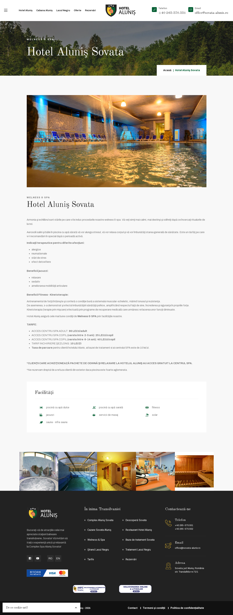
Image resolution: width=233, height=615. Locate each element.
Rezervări (90, 10)
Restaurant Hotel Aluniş (138, 529)
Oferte (77, 10)
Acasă (167, 70)
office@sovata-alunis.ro (187, 548)
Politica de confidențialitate (187, 607)
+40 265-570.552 (184, 529)
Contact (132, 607)
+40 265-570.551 (184, 525)
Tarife (90, 559)
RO (50, 558)
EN (58, 558)
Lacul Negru (63, 10)
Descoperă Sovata (136, 520)
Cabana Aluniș (44, 10)
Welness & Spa (96, 539)
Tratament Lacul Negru (138, 549)
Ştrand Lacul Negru (98, 549)
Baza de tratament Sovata (139, 539)
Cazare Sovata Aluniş (99, 529)
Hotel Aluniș (26, 10)
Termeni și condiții (154, 607)
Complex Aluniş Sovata (100, 520)
